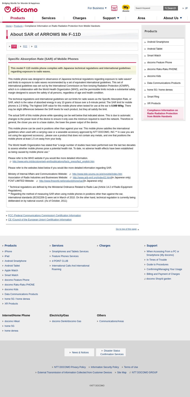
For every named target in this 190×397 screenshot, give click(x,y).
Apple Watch (11, 270)
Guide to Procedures (157, 264)
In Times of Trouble (157, 259)
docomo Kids (11, 289)
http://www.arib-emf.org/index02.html (92, 177)
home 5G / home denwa (17, 299)
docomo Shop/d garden (157, 278)
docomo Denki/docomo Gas (66, 321)
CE (35, 46)
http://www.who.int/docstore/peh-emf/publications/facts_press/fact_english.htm (54, 161)
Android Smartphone (15, 261)
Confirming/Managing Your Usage (164, 269)
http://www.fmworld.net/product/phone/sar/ (61, 181)
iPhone (8, 251)
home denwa (11, 330)
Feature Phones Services (65, 256)
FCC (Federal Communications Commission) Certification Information (44, 215)
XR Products (11, 303)
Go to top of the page (126, 229)
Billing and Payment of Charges (163, 274)
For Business (96, 8)
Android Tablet (12, 265)
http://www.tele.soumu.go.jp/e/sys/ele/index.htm (97, 174)
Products (18, 26)
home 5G (9, 326)
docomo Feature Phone (17, 280)
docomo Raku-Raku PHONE (20, 284)
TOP (14, 46)
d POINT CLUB (60, 261)
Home (9, 26)
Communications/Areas (111, 321)
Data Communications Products (21, 294)
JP (186, 8)
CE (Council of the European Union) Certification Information (40, 219)
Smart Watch (11, 275)
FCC (25, 46)
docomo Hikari (12, 321)
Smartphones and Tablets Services (70, 251)
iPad (7, 256)
